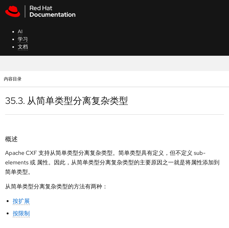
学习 (23, 39)
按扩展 (21, 201)
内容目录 (12, 79)
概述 (11, 139)
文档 (23, 46)
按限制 (21, 213)
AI (20, 31)
